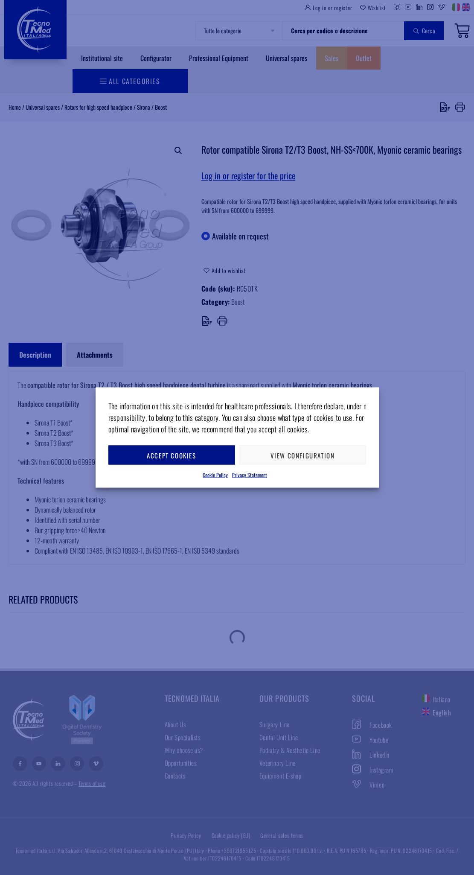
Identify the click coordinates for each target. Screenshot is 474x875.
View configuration (302, 455)
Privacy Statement (249, 474)
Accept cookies (171, 455)
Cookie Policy (215, 474)
